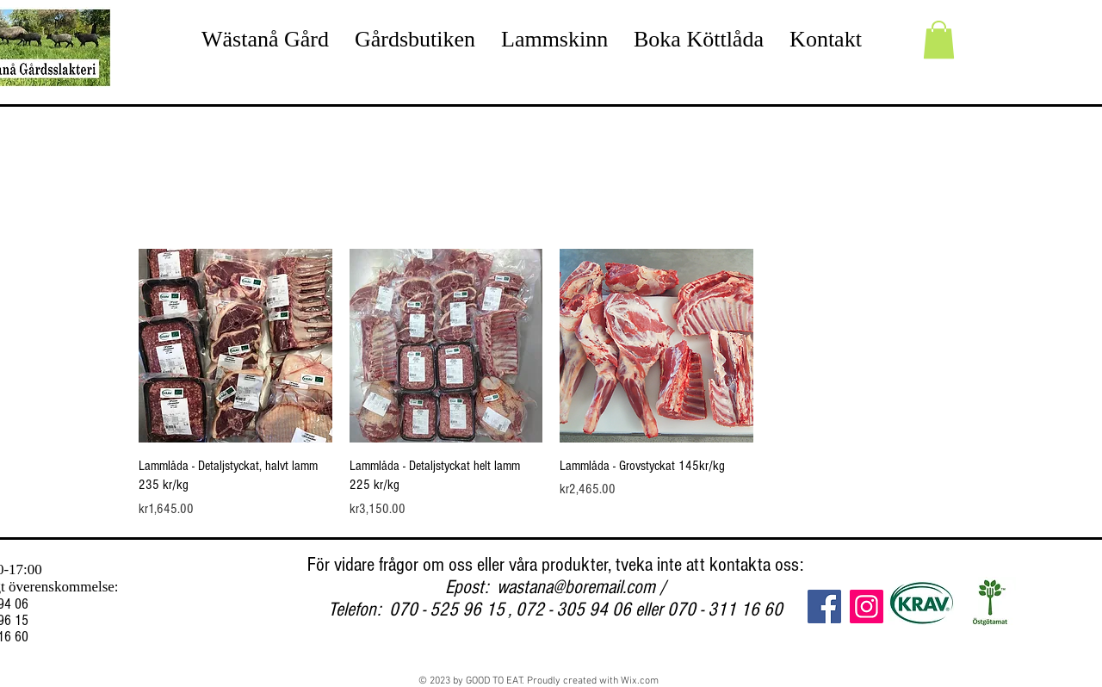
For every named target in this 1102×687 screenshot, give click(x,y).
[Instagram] (866, 606)
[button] (939, 40)
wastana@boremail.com (576, 587)
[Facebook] (824, 606)
